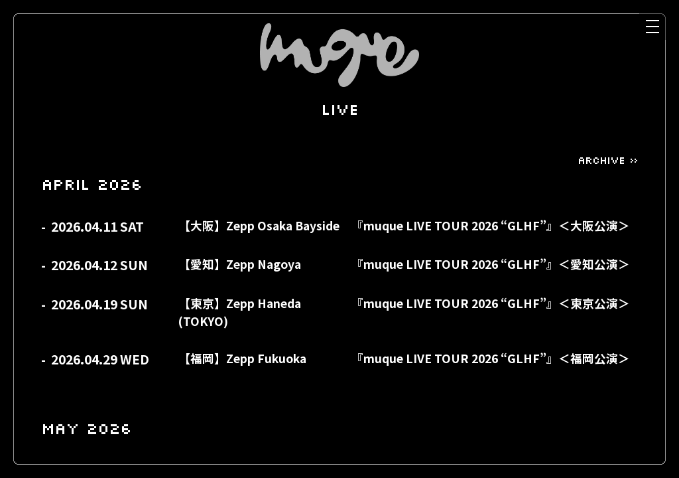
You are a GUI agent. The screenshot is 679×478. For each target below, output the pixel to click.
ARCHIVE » (608, 160)
